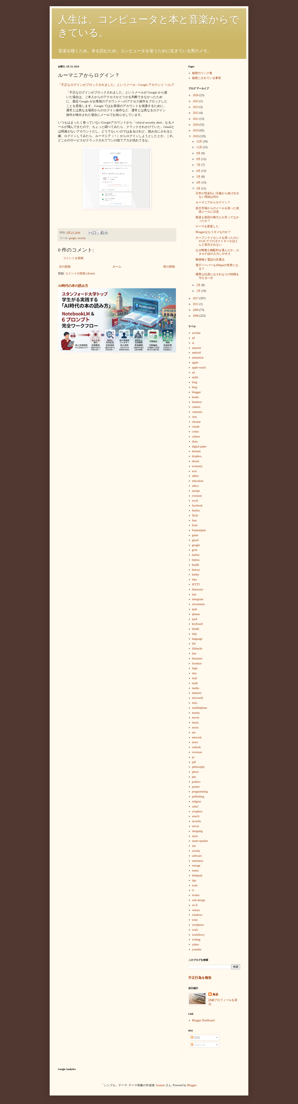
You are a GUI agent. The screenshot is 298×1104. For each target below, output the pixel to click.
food (194, 525)
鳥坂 (215, 994)
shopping (197, 831)
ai (193, 342)
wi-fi (195, 905)
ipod (194, 619)
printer (196, 786)
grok (194, 549)
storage (196, 865)
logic (195, 668)
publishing (198, 796)
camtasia (197, 411)
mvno (195, 727)
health (195, 564)
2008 (196, 315)
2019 (196, 130)
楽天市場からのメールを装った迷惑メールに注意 (217, 210)
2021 (196, 118)
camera (196, 406)
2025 (196, 101)
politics (196, 781)
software (197, 855)
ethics (195, 485)
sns (194, 845)
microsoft (197, 697)
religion (196, 801)
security (81, 238)
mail (194, 678)
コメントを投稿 (73, 258)
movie (195, 717)
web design (198, 900)
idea (194, 579)
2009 (196, 309)
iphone (196, 614)
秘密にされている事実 (206, 78)
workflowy (198, 934)
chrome (196, 421)
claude (196, 426)
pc (193, 757)
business (197, 402)
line (194, 653)
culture (196, 436)
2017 (196, 298)
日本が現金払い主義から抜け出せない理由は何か (217, 195)
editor (195, 475)
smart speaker (200, 840)
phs (194, 776)
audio (195, 377)
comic (195, 431)
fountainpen (199, 530)
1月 (198, 290)
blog (194, 387)
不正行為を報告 (199, 978)
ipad (194, 609)
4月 (198, 182)
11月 (199, 147)
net (194, 732)
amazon (196, 347)
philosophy (198, 766)
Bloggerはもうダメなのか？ (213, 232)
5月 (198, 176)
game (195, 535)
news (195, 742)
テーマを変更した (207, 226)
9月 (198, 153)
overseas (197, 752)
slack (195, 836)
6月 (198, 170)
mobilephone (199, 707)
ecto (194, 471)
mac (194, 673)
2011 (196, 304)
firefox (196, 510)
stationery (197, 860)
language (197, 638)
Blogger (191, 1085)
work (195, 929)
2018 (196, 136)
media (195, 688)
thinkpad (197, 875)
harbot (195, 554)
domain (196, 451)
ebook (195, 461)
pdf (194, 762)
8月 (198, 159)
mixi (194, 702)
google (72, 238)
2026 (196, 95)
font (194, 520)
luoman (160, 1085)
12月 (199, 141)
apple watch (199, 367)
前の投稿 (169, 266)
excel (195, 500)
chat (194, 416)
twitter (196, 895)
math (195, 683)
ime (194, 594)
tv (193, 890)
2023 (196, 107)
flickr (195, 515)
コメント (198, 1044)
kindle (195, 628)
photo (195, 771)
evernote (197, 495)
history (196, 569)
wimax (196, 910)
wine (195, 919)
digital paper (199, 446)
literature (197, 658)
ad (193, 337)
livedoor (197, 663)
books (195, 397)
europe (196, 490)
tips (194, 880)
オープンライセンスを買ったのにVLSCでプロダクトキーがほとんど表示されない (217, 241)
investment (198, 604)
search (195, 816)
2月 (198, 285)
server (195, 826)
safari (195, 806)
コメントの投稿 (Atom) (80, 273)
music (195, 722)
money (196, 712)
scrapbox (197, 811)
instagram (197, 599)
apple (195, 362)
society (196, 850)
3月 (198, 188)
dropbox (197, 456)
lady (194, 633)
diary (195, 441)
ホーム (117, 266)
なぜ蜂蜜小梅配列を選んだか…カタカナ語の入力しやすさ (217, 252)
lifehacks (197, 648)
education (197, 480)
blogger (196, 392)
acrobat (196, 332)
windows (197, 914)
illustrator (197, 589)
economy (197, 466)
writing (196, 939)
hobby (195, 574)
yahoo (195, 944)
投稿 (195, 1037)
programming (200, 791)
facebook (197, 505)
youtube (196, 949)
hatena (196, 559)
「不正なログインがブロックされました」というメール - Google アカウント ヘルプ (116, 84)
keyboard (197, 623)
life (194, 643)
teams (195, 870)
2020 (196, 124)
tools (195, 885)
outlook (196, 747)
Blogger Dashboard (203, 1020)
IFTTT (196, 584)
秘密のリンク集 (202, 73)
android (196, 352)
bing (194, 382)
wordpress (198, 924)
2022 (196, 112)
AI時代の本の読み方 (73, 286)
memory (197, 692)
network (197, 737)
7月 (198, 164)
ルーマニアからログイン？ (213, 202)
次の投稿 (65, 266)
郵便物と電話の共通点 (210, 259)
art (193, 372)
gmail (195, 540)
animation (198, 357)
